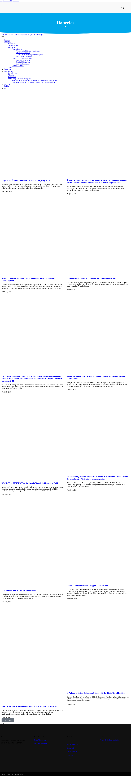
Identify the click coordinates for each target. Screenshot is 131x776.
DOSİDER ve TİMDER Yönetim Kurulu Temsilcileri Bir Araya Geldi (30, 483)
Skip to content (5, 1)
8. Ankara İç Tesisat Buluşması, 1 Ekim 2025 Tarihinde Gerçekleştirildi (96, 693)
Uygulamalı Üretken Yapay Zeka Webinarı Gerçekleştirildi (26, 180)
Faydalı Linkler (72, 752)
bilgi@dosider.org (40, 740)
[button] (8, 720)
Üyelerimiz (70, 748)
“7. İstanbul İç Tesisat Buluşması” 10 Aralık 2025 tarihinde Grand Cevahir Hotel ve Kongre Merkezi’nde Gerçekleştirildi (97, 478)
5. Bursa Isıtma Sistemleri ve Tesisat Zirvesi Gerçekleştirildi (91, 278)
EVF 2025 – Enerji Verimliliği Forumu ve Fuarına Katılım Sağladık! (29, 706)
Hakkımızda (71, 741)
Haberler (70, 755)
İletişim (69, 759)
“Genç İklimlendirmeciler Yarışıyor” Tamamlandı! (87, 585)
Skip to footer (14, 1)
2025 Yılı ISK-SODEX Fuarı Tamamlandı (19, 591)
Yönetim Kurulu (72, 744)
